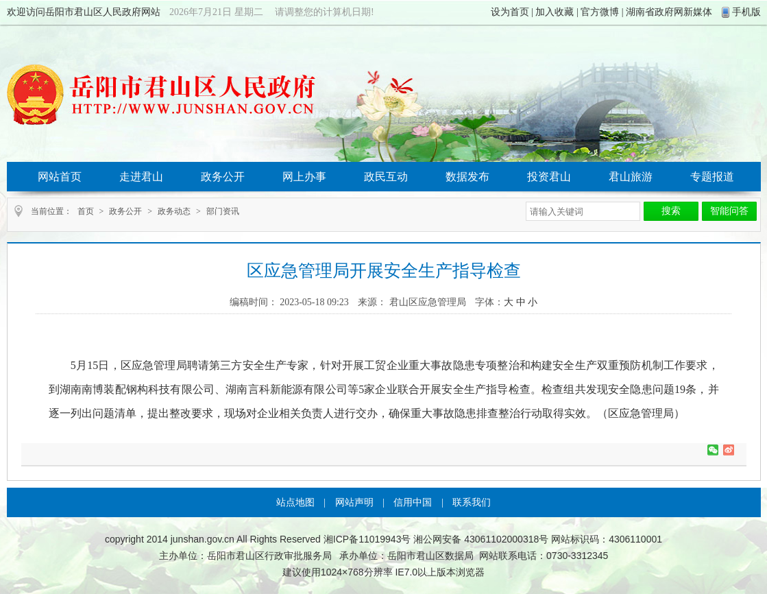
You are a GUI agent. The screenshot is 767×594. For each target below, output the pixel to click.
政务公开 (125, 211)
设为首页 (510, 12)
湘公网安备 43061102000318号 (480, 539)
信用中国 (412, 502)
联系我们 (471, 502)
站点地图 (295, 502)
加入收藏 (554, 12)
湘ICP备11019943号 (367, 539)
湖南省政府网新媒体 (669, 12)
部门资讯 (222, 211)
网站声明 (354, 502)
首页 (85, 211)
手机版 (746, 12)
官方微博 (600, 12)
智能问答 (729, 211)
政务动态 (174, 211)
